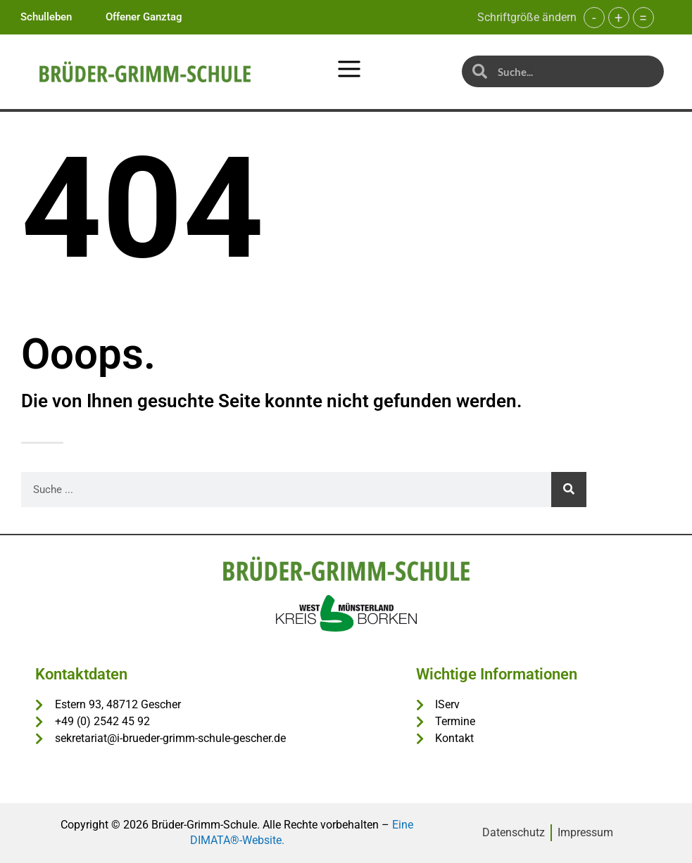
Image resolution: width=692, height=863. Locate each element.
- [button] (594, 17)
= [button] (643, 17)
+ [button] (618, 17)
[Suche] (568, 489)
